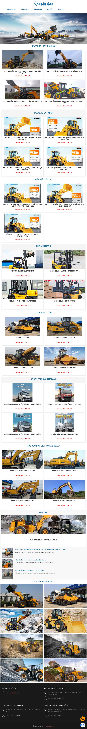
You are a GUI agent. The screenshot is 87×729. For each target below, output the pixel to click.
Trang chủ (11, 9)
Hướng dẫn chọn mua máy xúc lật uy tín (29, 570)
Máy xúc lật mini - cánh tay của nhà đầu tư (30, 560)
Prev (3, 28)
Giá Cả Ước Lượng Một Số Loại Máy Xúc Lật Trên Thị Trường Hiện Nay (40, 549)
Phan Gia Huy (50, 726)
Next (84, 28)
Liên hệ (61, 9)
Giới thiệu (24, 9)
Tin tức (50, 9)
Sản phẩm (38, 9)
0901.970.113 (15, 693)
